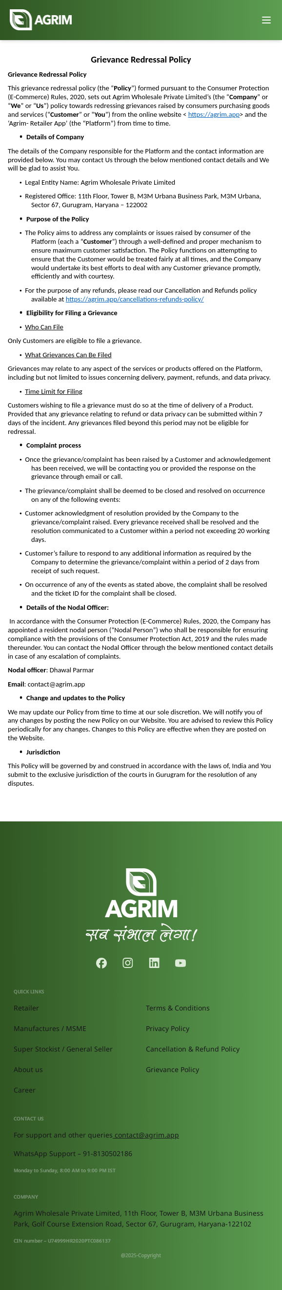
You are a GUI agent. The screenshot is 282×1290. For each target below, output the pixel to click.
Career (25, 1090)
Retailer (26, 1007)
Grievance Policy (172, 1069)
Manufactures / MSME (50, 1028)
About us (28, 1069)
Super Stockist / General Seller (63, 1049)
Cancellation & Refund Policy (193, 1049)
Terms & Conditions (178, 1007)
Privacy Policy (167, 1028)
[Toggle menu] (266, 20)
